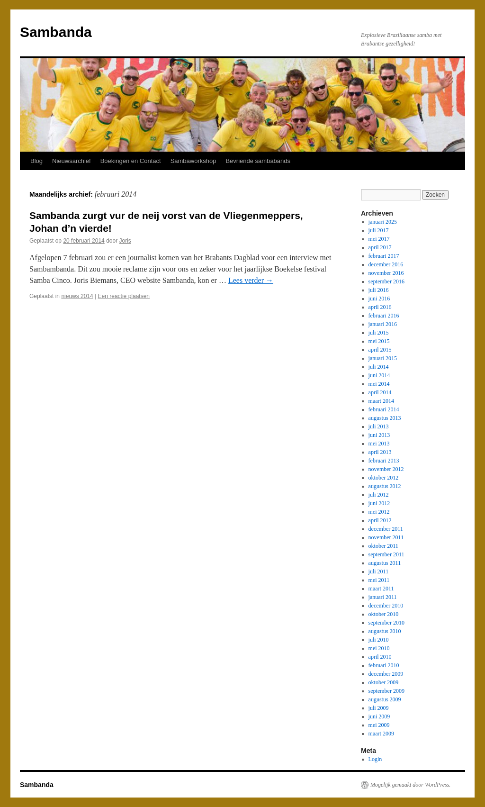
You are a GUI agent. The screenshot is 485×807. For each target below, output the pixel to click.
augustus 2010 (384, 631)
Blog (36, 160)
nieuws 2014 (77, 296)
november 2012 (386, 469)
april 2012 (380, 520)
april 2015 (380, 349)
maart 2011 (381, 588)
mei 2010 (379, 648)
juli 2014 (378, 366)
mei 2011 (379, 580)
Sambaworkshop (193, 160)
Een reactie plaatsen (124, 296)
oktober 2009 (383, 682)
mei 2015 (379, 341)
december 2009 (386, 674)
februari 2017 (383, 256)
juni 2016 (379, 298)
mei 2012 (379, 511)
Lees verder (250, 280)
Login (375, 759)
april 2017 (380, 247)
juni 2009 (379, 716)
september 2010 (386, 622)
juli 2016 (378, 290)
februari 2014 (383, 409)
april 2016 (380, 307)
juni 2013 (379, 435)
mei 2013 (379, 443)
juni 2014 (379, 375)
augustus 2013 (384, 418)
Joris (125, 240)
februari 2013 (383, 460)
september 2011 (386, 554)
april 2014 (380, 392)
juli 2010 (378, 639)
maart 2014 (381, 401)
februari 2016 (383, 315)
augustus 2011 (384, 563)
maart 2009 (381, 733)
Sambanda (56, 32)
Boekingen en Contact (130, 160)
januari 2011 (382, 597)
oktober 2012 (383, 477)
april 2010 (380, 656)
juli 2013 (378, 426)
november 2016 (386, 273)
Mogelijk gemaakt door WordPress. (410, 784)
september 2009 (386, 691)
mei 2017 (379, 239)
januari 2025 (382, 221)
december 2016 (386, 264)
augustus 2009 (384, 699)
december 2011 (385, 529)
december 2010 (386, 605)
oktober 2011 (383, 546)
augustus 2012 (384, 486)
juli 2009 (378, 708)
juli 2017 (378, 230)
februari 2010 (383, 665)
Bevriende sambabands (257, 160)
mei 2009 (379, 725)
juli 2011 (378, 571)
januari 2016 (382, 324)
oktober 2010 (383, 614)
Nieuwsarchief (71, 160)
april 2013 (380, 452)
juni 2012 (379, 503)
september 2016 (386, 281)
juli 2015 (378, 332)
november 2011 (386, 537)
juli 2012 (378, 494)
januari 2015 (382, 358)
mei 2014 (379, 384)
